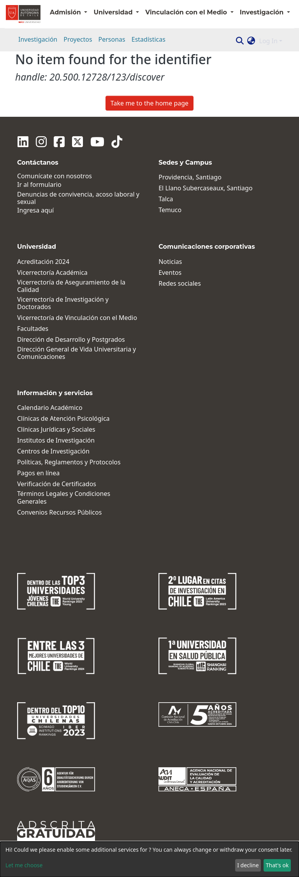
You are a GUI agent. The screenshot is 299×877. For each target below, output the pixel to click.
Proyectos (77, 39)
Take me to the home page (149, 103)
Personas (111, 39)
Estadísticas (148, 39)
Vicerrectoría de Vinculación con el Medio (77, 318)
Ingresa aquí (35, 210)
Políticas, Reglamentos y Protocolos (69, 462)
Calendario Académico (50, 407)
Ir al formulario (39, 184)
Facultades (32, 328)
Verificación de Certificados (56, 484)
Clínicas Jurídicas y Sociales (56, 429)
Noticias (170, 261)
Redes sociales (179, 283)
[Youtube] (93, 141)
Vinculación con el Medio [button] (187, 12)
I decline (248, 865)
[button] (251, 41)
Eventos (169, 272)
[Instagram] (39, 141)
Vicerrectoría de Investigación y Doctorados (63, 303)
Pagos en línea (38, 473)
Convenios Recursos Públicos (59, 512)
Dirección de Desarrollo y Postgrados (71, 339)
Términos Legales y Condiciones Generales (63, 497)
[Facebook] (56, 141)
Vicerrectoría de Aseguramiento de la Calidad (71, 286)
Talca (165, 199)
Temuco (169, 210)
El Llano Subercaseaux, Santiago (205, 188)
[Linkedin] (22, 141)
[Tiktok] (111, 141)
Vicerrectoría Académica (52, 272)
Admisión (66, 12)
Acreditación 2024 (43, 261)
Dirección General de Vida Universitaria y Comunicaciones (76, 353)
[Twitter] (74, 141)
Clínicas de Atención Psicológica (63, 418)
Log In (268, 41)
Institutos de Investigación (56, 440)
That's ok (277, 865)
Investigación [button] (262, 12)
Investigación (37, 39)
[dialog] (149, 859)
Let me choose (23, 865)
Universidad (113, 12)
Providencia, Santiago (190, 177)
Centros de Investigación (53, 451)
